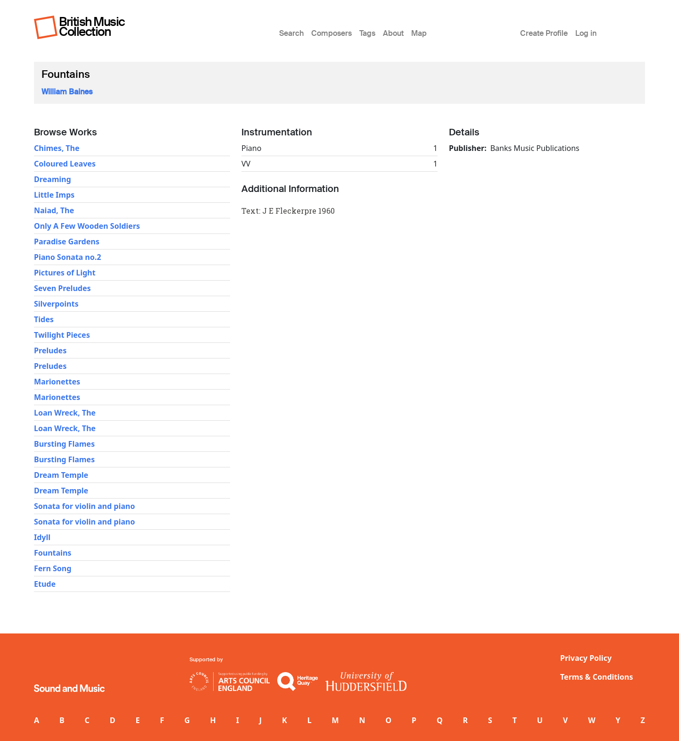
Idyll (42, 537)
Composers (331, 33)
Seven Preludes (62, 288)
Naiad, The (54, 210)
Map (419, 33)
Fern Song (52, 568)
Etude (45, 584)
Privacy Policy (586, 658)
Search (291, 33)
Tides (44, 319)
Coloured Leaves (65, 163)
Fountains (52, 553)
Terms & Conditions (596, 677)
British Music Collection (92, 27)
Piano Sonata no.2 (67, 257)
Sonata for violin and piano (84, 506)
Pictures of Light (64, 272)
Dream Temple (61, 475)
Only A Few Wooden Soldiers (87, 226)
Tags (367, 33)
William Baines (66, 92)
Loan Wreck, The (65, 413)
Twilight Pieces (62, 335)
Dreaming (52, 179)
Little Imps (54, 195)
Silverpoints (56, 304)
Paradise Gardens (66, 241)
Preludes (50, 350)
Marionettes (57, 381)
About (393, 33)
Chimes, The (57, 148)
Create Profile (544, 33)
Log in (585, 33)
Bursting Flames (64, 444)
